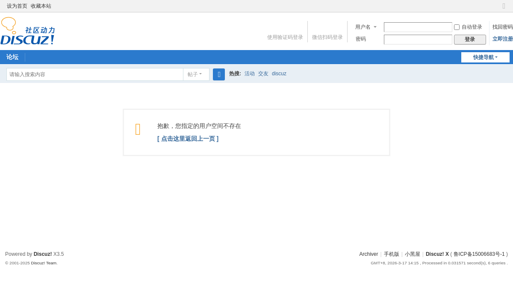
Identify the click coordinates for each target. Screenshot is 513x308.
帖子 (193, 74)
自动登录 (468, 27)
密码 (361, 39)
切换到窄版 (504, 9)
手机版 (391, 254)
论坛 (12, 56)
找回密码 (502, 27)
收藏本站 (41, 6)
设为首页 (17, 6)
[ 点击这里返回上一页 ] (187, 138)
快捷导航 (483, 57)
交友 (263, 74)
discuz (279, 74)
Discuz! (43, 254)
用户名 (363, 27)
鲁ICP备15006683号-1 (479, 254)
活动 (250, 74)
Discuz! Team (43, 263)
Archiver (369, 254)
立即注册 (502, 39)
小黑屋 (412, 254)
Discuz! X (437, 254)
